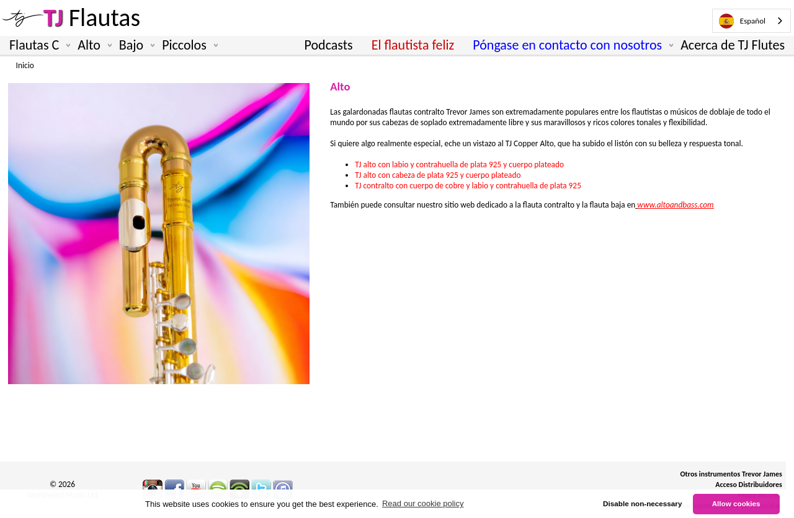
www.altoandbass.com (675, 205)
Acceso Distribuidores (748, 484)
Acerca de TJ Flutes (732, 45)
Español (742, 21)
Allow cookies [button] (736, 503)
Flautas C (37, 45)
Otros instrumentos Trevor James (731, 474)
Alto (92, 45)
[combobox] (751, 21)
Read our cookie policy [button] (423, 503)
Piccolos (187, 45)
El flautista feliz (413, 45)
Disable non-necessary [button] (642, 503)
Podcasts (329, 45)
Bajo (134, 45)
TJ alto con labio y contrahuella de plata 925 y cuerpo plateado (460, 164)
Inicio (25, 65)
